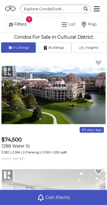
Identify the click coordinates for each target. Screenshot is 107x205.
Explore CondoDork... (44, 9)
